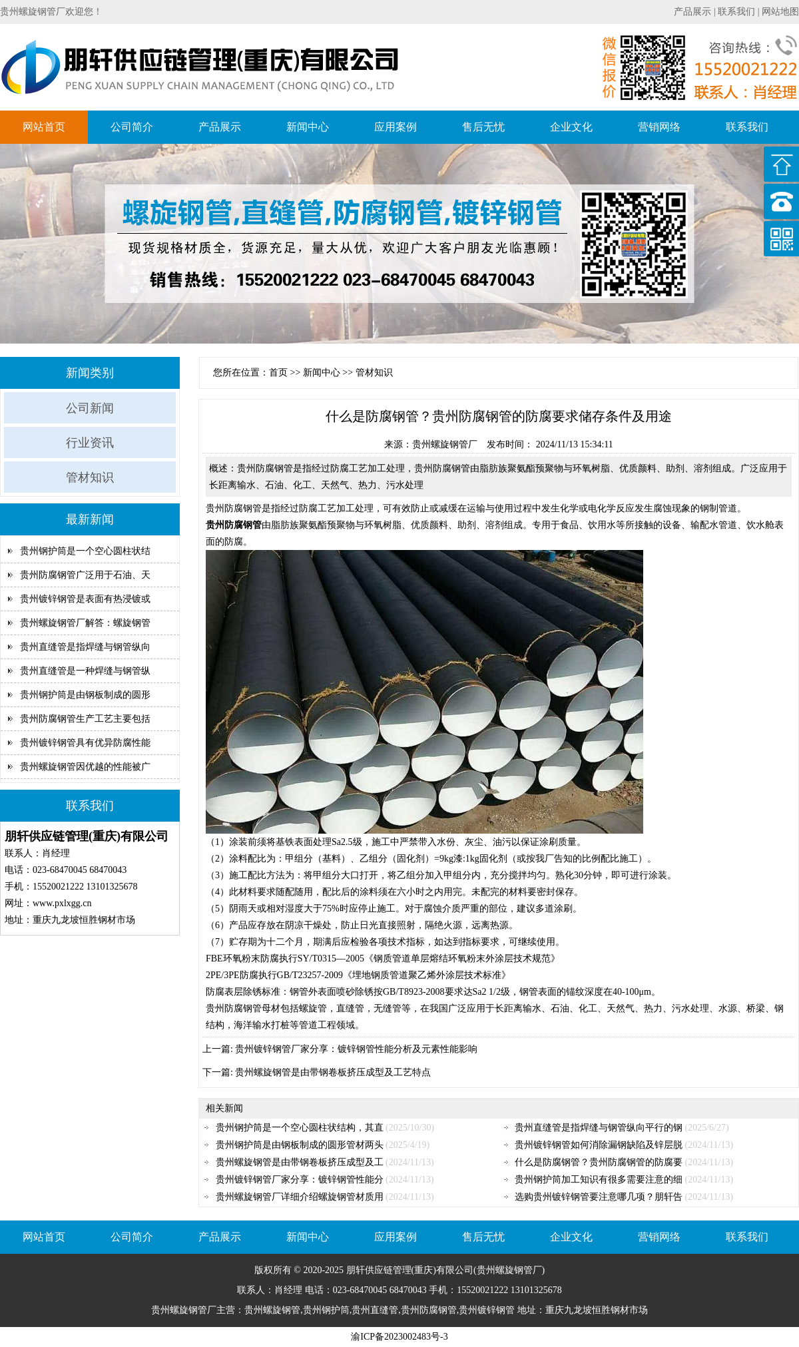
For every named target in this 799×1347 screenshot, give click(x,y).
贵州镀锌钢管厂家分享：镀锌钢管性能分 (300, 1180)
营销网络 (659, 127)
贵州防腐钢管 (234, 508)
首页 (278, 373)
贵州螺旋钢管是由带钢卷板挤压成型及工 (300, 1162)
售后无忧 (483, 127)
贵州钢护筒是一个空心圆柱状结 (85, 551)
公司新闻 (90, 408)
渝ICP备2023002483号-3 (399, 1337)
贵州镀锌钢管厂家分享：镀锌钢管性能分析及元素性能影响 (356, 1049)
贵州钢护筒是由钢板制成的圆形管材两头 (300, 1145)
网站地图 (780, 12)
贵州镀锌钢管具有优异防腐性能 (85, 743)
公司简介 (132, 127)
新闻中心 (307, 127)
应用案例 (395, 127)
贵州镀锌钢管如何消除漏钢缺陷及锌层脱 (598, 1145)
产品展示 (692, 12)
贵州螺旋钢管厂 (444, 444)
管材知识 (90, 477)
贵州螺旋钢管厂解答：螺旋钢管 (85, 623)
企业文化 (571, 127)
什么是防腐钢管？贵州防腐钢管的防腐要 (598, 1162)
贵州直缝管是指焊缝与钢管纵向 (85, 647)
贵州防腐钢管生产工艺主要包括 (85, 719)
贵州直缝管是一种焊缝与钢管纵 (85, 671)
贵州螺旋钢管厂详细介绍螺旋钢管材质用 (300, 1197)
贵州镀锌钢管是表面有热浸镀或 (85, 599)
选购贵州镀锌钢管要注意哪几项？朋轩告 (598, 1197)
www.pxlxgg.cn (62, 903)
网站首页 (44, 127)
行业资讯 (90, 442)
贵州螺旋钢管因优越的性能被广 (85, 767)
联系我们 (736, 12)
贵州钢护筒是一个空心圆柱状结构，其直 (300, 1128)
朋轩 (355, 1270)
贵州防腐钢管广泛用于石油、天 (85, 575)
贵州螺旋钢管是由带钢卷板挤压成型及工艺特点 (333, 1072)
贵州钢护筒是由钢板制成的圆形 (85, 695)
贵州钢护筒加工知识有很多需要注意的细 (598, 1180)
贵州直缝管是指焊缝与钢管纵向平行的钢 (598, 1128)
